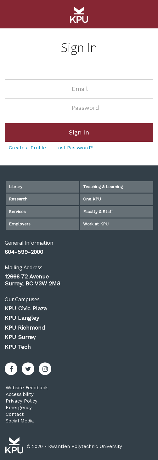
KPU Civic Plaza (26, 308)
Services (17, 211)
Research (18, 199)
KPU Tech (18, 347)
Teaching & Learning (103, 186)
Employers (20, 224)
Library (15, 186)
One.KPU (92, 199)
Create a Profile (27, 148)
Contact (15, 414)
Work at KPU (96, 224)
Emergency (19, 407)
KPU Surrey (20, 337)
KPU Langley (22, 317)
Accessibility (20, 394)
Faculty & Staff (98, 211)
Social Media (20, 421)
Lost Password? (74, 148)
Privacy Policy (21, 401)
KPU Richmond (25, 327)
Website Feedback (27, 388)
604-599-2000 (24, 251)
